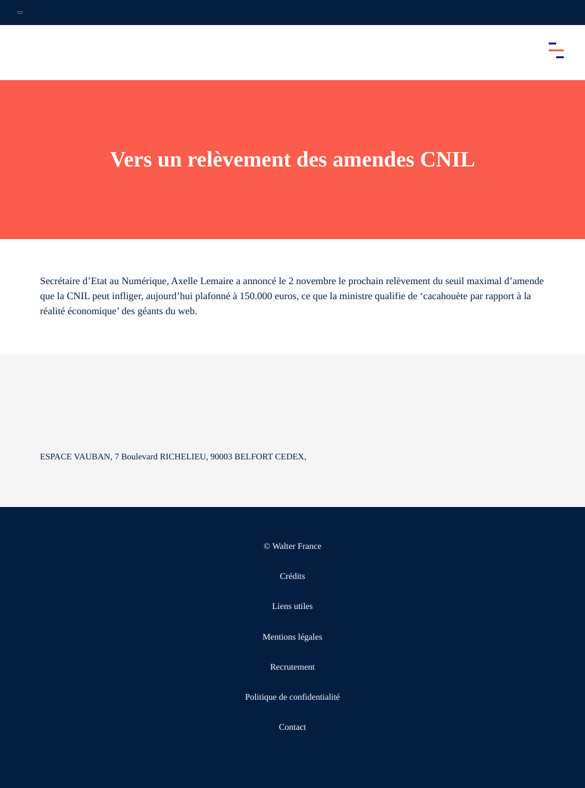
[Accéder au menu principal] (556, 50)
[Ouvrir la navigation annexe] (20, 12)
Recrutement (292, 667)
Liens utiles (292, 606)
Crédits (292, 576)
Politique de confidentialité (292, 697)
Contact (293, 727)
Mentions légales (292, 637)
